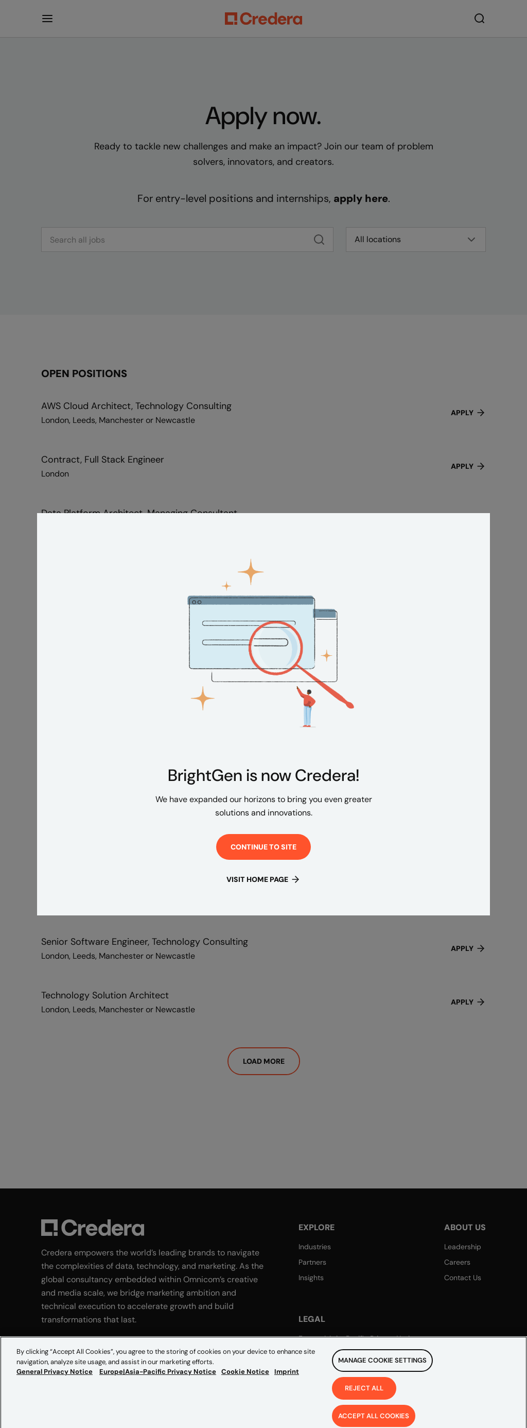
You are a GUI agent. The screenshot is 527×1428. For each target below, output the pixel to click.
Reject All (364, 1397)
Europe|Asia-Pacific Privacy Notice (157, 1381)
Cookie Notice (245, 1381)
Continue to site (263, 847)
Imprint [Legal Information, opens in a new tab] (286, 1381)
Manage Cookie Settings (382, 1370)
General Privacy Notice (54, 1381)
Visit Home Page (263, 879)
